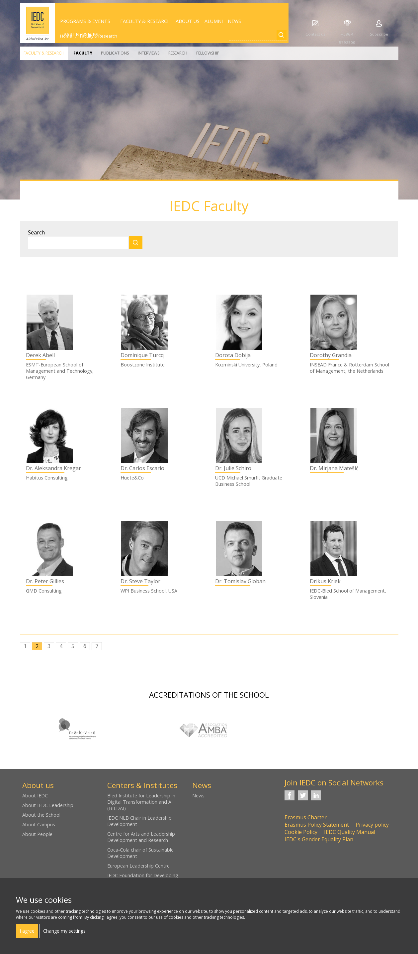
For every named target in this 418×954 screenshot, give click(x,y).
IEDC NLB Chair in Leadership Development (139, 821)
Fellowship (207, 53)
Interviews (148, 53)
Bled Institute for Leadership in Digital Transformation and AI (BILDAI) (141, 801)
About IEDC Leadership (47, 805)
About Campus (38, 824)
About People (37, 834)
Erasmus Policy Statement (317, 824)
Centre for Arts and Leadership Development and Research (141, 837)
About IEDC (35, 795)
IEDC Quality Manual (349, 832)
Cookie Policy (301, 832)
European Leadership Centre (138, 866)
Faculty (82, 53)
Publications (115, 53)
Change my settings (64, 931)
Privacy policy (372, 824)
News (198, 795)
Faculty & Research (44, 53)
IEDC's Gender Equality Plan (319, 839)
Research (177, 53)
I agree (27, 931)
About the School (41, 815)
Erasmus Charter (306, 817)
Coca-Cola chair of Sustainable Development (140, 853)
